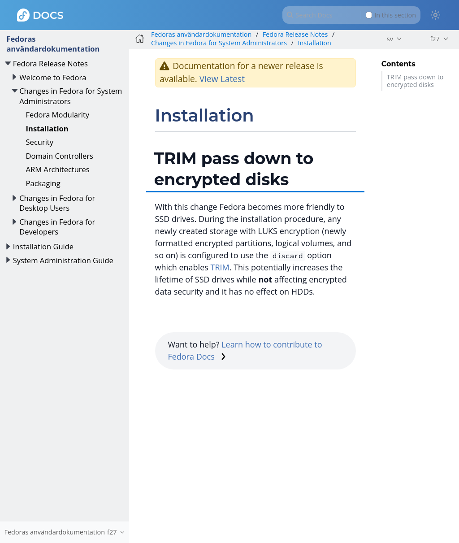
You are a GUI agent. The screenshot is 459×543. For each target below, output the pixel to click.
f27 (434, 39)
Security (39, 142)
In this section (391, 15)
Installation (47, 128)
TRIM (220, 267)
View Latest (222, 79)
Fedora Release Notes (50, 63)
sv (390, 39)
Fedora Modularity (58, 114)
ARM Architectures (58, 169)
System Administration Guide (63, 260)
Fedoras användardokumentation (53, 44)
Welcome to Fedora (52, 77)
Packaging (43, 183)
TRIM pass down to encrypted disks (415, 81)
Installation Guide (43, 246)
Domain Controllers (59, 156)
